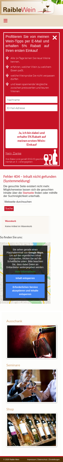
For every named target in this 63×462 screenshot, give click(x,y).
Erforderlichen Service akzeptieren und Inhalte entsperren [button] (25, 290)
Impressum (31, 459)
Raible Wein (31, 7)
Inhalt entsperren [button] (25, 278)
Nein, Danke (13, 153)
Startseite (28, 192)
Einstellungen (54, 459)
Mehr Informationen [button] (25, 271)
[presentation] (31, 120)
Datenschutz (42, 459)
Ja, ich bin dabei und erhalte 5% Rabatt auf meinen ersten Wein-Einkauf (31, 138)
